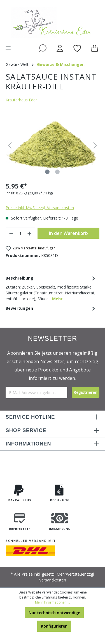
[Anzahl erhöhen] (30, 233)
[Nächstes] (95, 145)
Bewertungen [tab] (51, 308)
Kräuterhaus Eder (21, 100)
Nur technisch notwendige (54, 612)
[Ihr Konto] (60, 48)
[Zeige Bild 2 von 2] (57, 172)
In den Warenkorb (68, 233)
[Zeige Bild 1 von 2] (47, 172)
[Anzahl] (20, 233)
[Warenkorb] (96, 48)
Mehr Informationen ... (52, 602)
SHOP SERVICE (26, 430)
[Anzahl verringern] (11, 233)
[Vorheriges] (10, 145)
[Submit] (85, 392)
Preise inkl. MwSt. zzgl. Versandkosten (40, 207)
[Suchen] (42, 48)
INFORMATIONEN (28, 444)
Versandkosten (52, 580)
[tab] (51, 288)
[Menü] (8, 48)
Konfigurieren (54, 626)
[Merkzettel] (77, 48)
